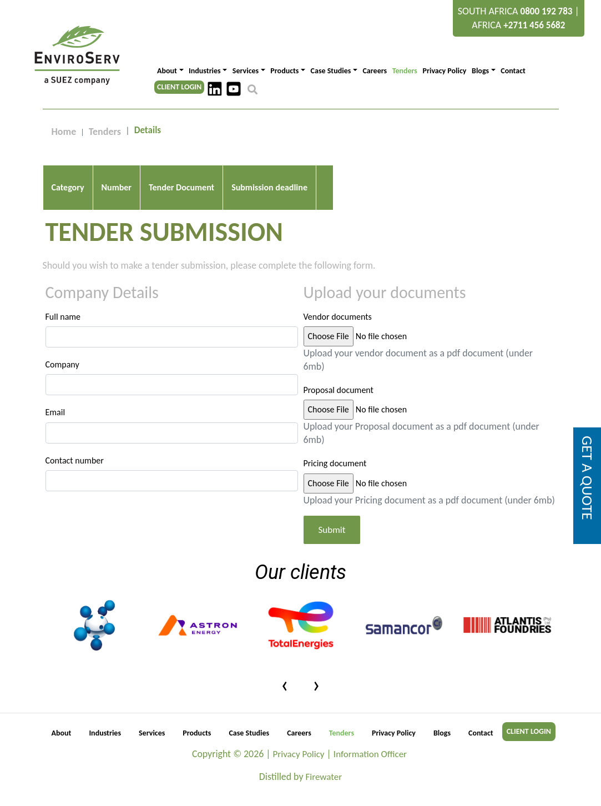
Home (64, 131)
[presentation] (285, 697)
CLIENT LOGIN (179, 87)
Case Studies (249, 746)
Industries (105, 746)
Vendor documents (338, 316)
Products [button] (284, 70)
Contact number (75, 460)
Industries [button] (205, 70)
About (62, 746)
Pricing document (335, 463)
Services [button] (246, 70)
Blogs (442, 746)
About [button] (167, 70)
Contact (513, 70)
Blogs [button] (480, 70)
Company (62, 364)
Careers (374, 70)
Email (55, 412)
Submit (332, 543)
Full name (63, 316)
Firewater (324, 790)
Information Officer (370, 767)
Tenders (404, 70)
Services (152, 746)
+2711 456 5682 (534, 25)
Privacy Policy (445, 70)
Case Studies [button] (331, 70)
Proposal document (338, 390)
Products (197, 746)
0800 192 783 (547, 11)
